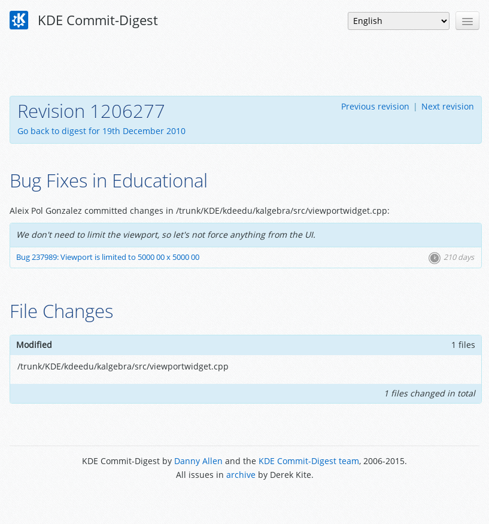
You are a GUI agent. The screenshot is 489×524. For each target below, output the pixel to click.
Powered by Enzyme (244, 501)
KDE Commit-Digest (84, 20)
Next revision (447, 106)
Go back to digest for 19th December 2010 (101, 131)
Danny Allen (198, 461)
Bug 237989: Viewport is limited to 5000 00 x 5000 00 (107, 257)
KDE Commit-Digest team (309, 461)
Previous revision (375, 106)
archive (241, 474)
